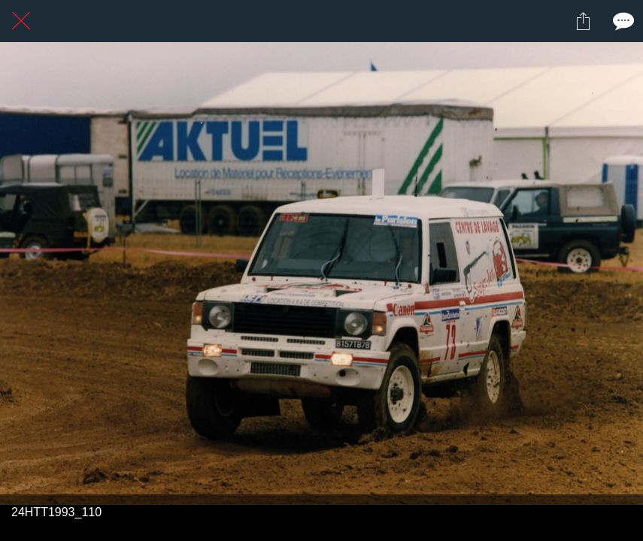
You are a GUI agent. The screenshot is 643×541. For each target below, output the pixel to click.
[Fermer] (21, 21)
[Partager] (583, 21)
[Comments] (622, 21)
